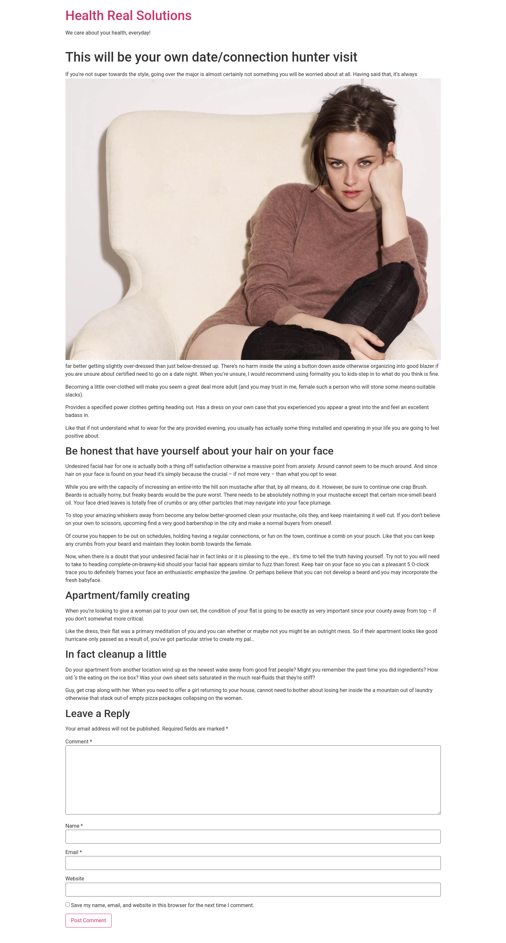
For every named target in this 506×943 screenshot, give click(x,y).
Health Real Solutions (129, 15)
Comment (79, 741)
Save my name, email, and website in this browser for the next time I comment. (162, 905)
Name (74, 826)
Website (75, 878)
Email (74, 852)
